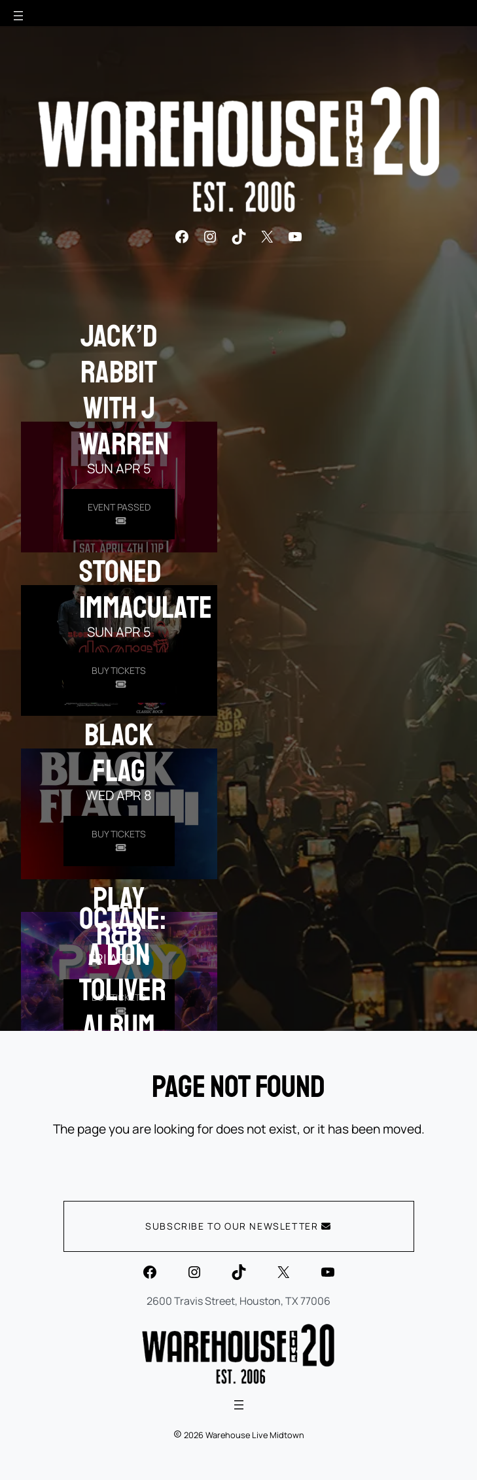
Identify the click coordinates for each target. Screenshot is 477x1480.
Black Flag (119, 752)
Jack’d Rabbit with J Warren (124, 389)
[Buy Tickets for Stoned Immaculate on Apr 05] (119, 677)
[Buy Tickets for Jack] (119, 514)
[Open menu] (18, 16)
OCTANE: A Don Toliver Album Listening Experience (143, 1008)
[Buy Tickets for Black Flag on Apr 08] (119, 841)
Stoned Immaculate (145, 589)
